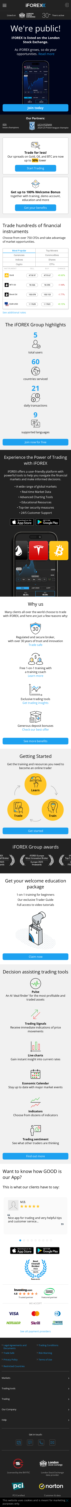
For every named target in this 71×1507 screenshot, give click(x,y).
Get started (35, 831)
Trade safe (35, 645)
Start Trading (35, 168)
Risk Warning (45, 1352)
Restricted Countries (14, 1366)
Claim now (35, 956)
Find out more (35, 1156)
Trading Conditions (48, 1345)
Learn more (35, 676)
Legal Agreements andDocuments (15, 1347)
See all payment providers (35, 1331)
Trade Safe (8, 1352)
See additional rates (14, 312)
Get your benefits (35, 208)
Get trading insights (35, 703)
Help (4, 1419)
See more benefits (35, 741)
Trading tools (8, 1388)
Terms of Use (45, 1359)
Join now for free (35, 442)
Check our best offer (35, 729)
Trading (6, 1398)
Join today (35, 108)
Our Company (9, 1409)
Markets (6, 1377)
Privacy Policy (10, 1359)
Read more (46, 54)
